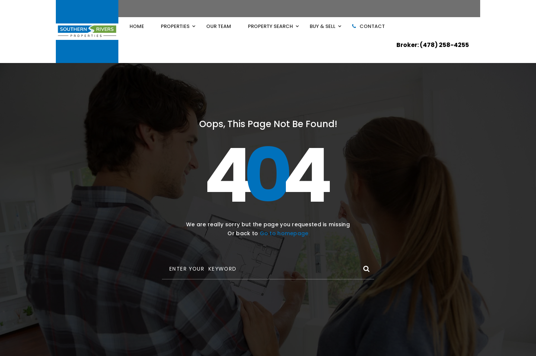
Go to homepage (284, 233)
